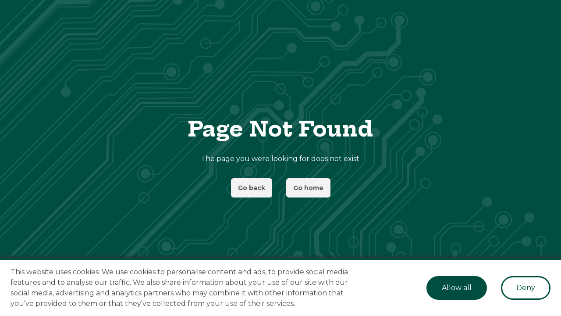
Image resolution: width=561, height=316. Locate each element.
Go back (251, 188)
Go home (308, 188)
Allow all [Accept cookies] (457, 288)
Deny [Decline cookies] (525, 288)
